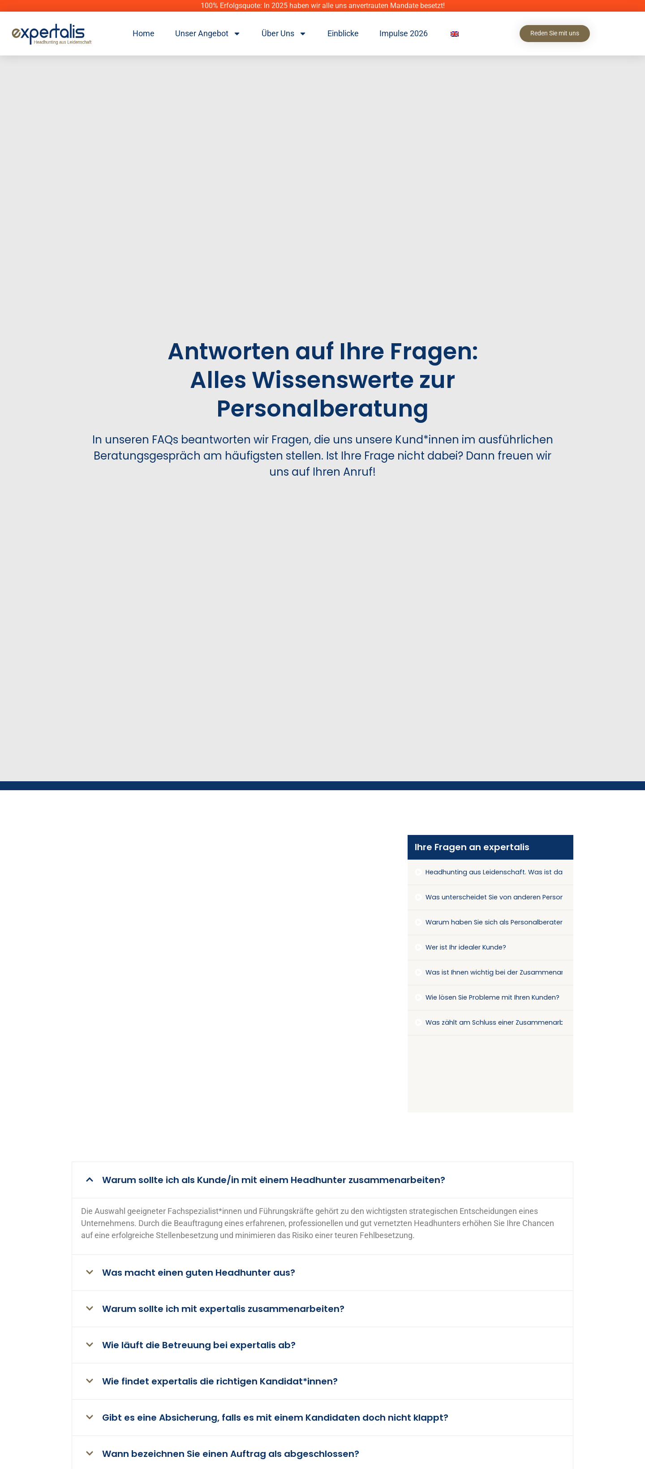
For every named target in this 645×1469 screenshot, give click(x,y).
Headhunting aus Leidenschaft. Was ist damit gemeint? (494, 872)
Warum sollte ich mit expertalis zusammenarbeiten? (223, 1309)
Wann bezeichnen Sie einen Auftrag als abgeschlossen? (230, 1454)
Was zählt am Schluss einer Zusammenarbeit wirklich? (494, 1022)
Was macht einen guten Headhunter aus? (198, 1272)
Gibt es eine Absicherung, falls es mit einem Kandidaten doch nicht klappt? (275, 1417)
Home (144, 33)
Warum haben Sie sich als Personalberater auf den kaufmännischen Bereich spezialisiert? (494, 922)
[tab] (490, 872)
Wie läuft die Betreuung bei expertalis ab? (199, 1345)
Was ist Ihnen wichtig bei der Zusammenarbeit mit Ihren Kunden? (494, 972)
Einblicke (343, 33)
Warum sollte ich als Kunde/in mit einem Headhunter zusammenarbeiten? (273, 1180)
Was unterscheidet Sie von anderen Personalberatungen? (494, 897)
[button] (322, 1180)
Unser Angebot (208, 33)
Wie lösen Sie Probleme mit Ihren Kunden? (492, 997)
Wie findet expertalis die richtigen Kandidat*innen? (220, 1381)
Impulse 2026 (403, 33)
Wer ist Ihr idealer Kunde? (466, 947)
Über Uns (284, 33)
